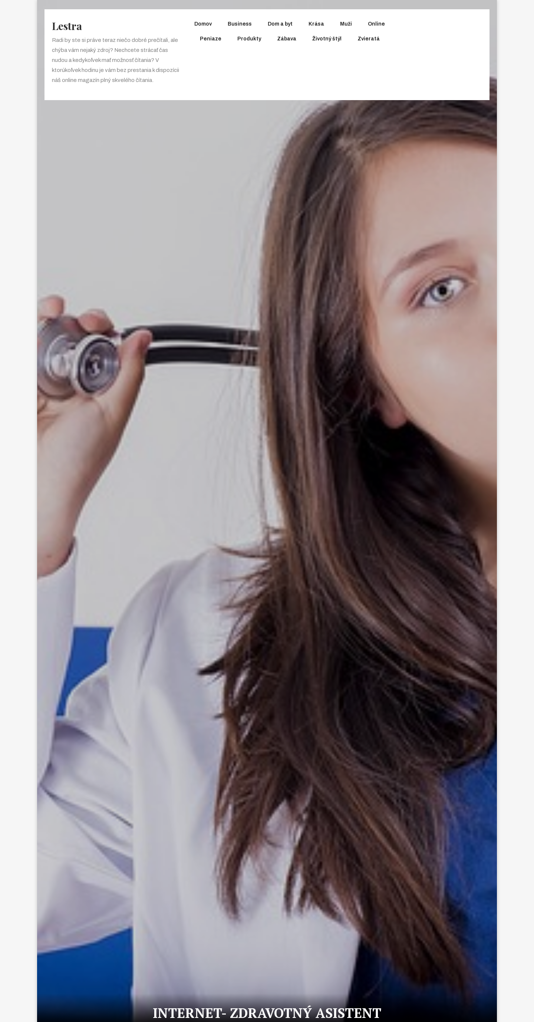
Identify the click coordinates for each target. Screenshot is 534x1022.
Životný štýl (327, 39)
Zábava (286, 39)
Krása (316, 24)
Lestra (67, 26)
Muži (346, 24)
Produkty (249, 39)
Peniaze (210, 39)
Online (376, 24)
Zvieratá (368, 39)
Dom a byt (280, 24)
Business (240, 24)
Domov (203, 24)
